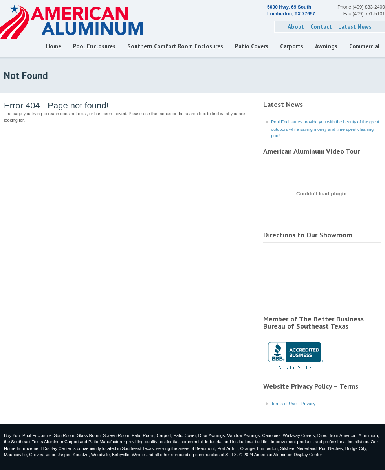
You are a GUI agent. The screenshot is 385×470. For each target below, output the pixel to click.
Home (53, 46)
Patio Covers (251, 46)
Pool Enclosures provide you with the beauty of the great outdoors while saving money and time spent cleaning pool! (325, 128)
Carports (291, 46)
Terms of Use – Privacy (293, 403)
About (296, 26)
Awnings (326, 46)
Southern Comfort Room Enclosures (175, 46)
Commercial (364, 46)
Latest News (355, 26)
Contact (321, 26)
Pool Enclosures (94, 46)
